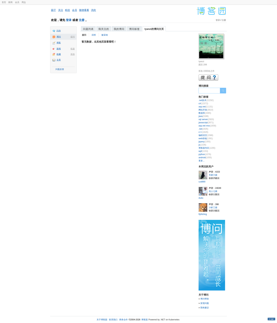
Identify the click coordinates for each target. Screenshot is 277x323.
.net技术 (206, 100)
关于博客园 (102, 319)
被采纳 (104, 35)
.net (203, 129)
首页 (4, 2)
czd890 (202, 181)
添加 (72, 54)
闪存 (59, 30)
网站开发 (206, 110)
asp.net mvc (207, 126)
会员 (17, 2)
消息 (93, 10)
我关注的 (103, 29)
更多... (202, 160)
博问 (59, 36)
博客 (59, 43)
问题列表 (88, 29)
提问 (72, 36)
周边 (24, 2)
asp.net (206, 106)
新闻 (10, 2)
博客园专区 (207, 148)
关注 (60, 10)
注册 (81, 20)
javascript (206, 122)
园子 (53, 10)
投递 (72, 49)
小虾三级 (213, 207)
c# (203, 103)
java (204, 116)
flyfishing (203, 214)
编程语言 (206, 135)
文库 (59, 60)
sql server (206, 119)
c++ (203, 132)
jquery (204, 141)
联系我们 (113, 319)
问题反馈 (59, 69)
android (205, 157)
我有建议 (204, 307)
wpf (203, 151)
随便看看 (84, 10)
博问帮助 (204, 299)
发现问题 (204, 303)
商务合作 (123, 319)
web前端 (206, 138)
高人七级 (213, 191)
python (205, 154)
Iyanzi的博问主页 (154, 29)
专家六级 (213, 175)
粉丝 (67, 10)
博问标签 (134, 29)
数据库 (205, 113)
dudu (201, 198)
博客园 (144, 319)
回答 (94, 35)
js (202, 145)
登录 (69, 20)
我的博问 (119, 29)
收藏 (59, 54)
